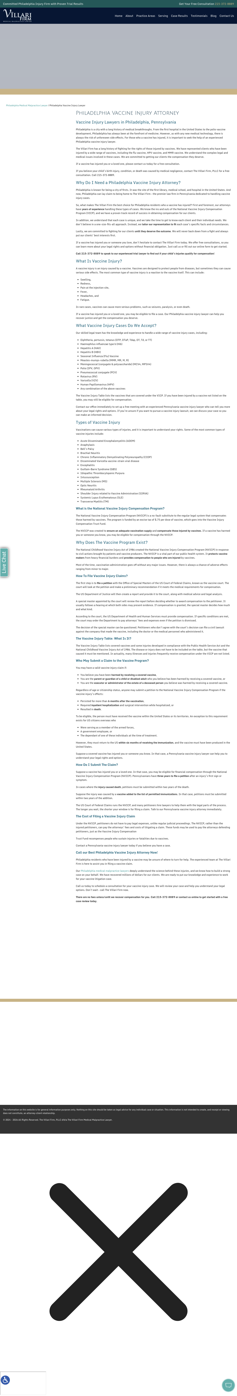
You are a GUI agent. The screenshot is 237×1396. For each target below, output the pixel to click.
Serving (163, 15)
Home (118, 15)
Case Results (179, 15)
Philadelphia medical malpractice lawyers (105, 871)
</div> (23, 1383)
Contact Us (227, 15)
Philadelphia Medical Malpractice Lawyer (27, 105)
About (129, 15)
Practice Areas (145, 15)
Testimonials (199, 15)
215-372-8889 (224, 4)
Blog (213, 15)
